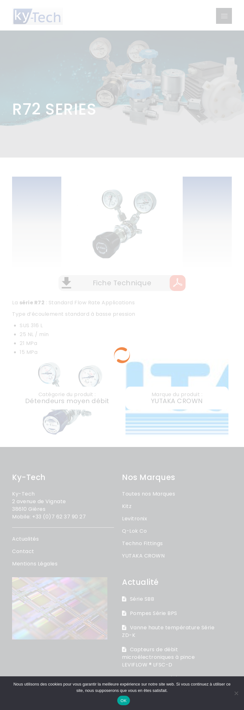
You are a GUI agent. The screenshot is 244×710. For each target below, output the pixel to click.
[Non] (236, 693)
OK (123, 700)
